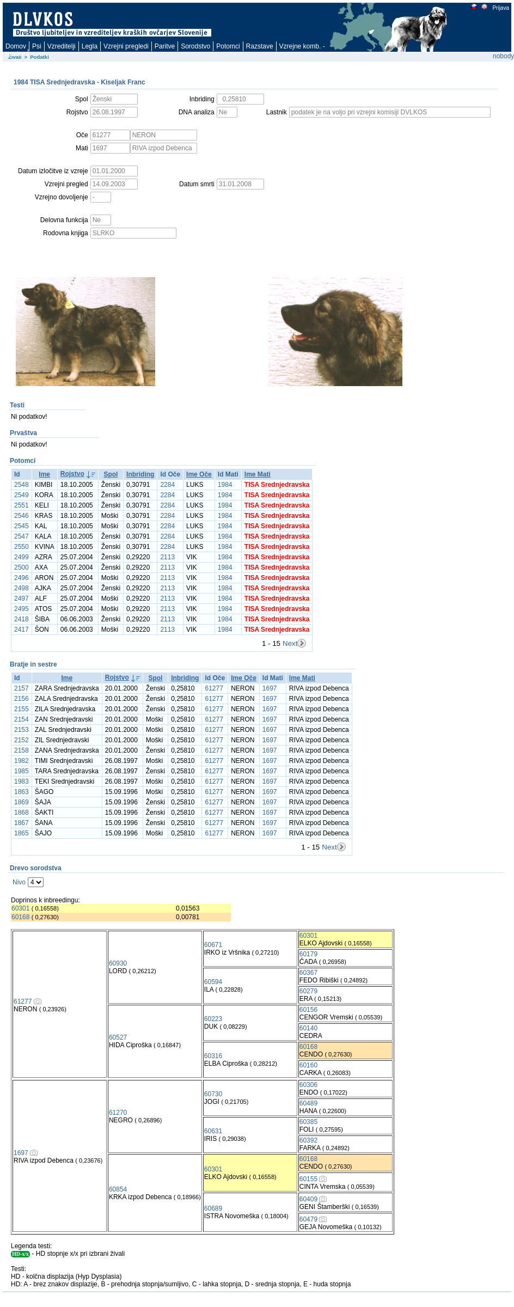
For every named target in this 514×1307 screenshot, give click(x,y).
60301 (20, 908)
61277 (214, 688)
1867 (21, 823)
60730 (213, 1094)
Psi (36, 46)
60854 (118, 1189)
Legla (89, 46)
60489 (308, 1103)
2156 (21, 699)
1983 (21, 781)
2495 (21, 609)
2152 (21, 740)
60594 (213, 982)
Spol (110, 474)
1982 (21, 761)
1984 (225, 484)
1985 (21, 771)
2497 (21, 598)
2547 (21, 536)
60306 (308, 1085)
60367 (308, 972)
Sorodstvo (195, 46)
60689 (213, 1208)
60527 (118, 1037)
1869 (21, 802)
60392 (308, 1140)
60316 (213, 1056)
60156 (308, 1009)
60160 (308, 1065)
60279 (308, 991)
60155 (308, 1179)
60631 (213, 1131)
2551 (21, 505)
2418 (21, 619)
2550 (21, 547)
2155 (21, 709)
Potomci (228, 46)
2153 (21, 730)
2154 (21, 719)
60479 (308, 1219)
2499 (21, 557)
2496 (21, 578)
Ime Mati (257, 474)
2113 (167, 557)
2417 (21, 629)
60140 (308, 1028)
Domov (15, 46)
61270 (118, 1112)
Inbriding (140, 474)
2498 (21, 588)
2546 (21, 516)
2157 (21, 688)
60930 (118, 963)
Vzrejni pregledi (126, 46)
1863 (21, 792)
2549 (21, 495)
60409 (308, 1199)
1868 (21, 812)
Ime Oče (199, 474)
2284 (167, 484)
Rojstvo (72, 474)
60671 (213, 945)
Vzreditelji (61, 46)
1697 (269, 688)
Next (290, 643)
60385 (308, 1122)
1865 (21, 833)
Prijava (500, 8)
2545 (21, 526)
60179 (308, 954)
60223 (213, 1019)
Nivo (19, 882)
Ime (44, 474)
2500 (21, 567)
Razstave (259, 46)
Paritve (165, 46)
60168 (20, 917)
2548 (21, 484)
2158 (21, 750)
